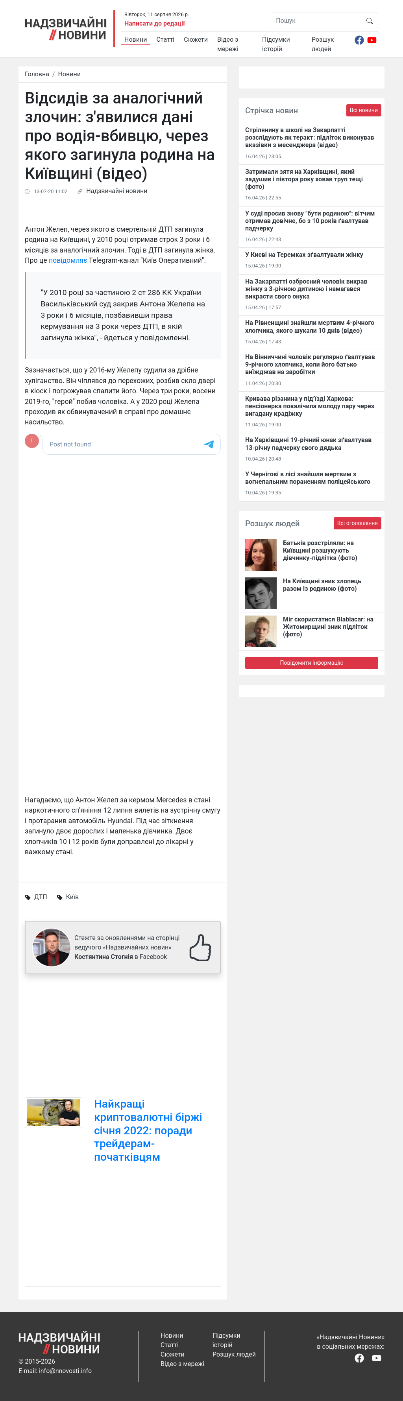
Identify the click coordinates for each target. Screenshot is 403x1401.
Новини (135, 39)
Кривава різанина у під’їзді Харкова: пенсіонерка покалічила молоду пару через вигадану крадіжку (309, 406)
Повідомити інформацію (311, 663)
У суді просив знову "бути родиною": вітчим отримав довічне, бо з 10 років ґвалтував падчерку (310, 221)
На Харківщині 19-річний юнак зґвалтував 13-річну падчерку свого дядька (308, 443)
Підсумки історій (276, 44)
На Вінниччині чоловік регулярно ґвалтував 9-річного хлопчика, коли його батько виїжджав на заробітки (310, 364)
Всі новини (364, 110)
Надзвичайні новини (116, 191)
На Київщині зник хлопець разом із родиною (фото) (322, 584)
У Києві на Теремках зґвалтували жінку (304, 254)
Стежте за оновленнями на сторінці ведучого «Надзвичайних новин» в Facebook (126, 947)
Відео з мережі (227, 44)
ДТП (40, 897)
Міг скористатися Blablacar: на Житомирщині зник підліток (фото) (328, 627)
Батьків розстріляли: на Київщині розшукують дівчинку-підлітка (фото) (320, 550)
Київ (72, 897)
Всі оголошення (357, 523)
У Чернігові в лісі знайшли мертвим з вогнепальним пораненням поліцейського (307, 477)
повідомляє (68, 260)
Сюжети (196, 39)
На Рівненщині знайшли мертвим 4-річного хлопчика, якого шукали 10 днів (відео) (309, 326)
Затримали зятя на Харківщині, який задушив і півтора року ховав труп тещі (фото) (304, 179)
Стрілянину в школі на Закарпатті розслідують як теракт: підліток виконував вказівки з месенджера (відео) (309, 137)
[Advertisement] (123, 1036)
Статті (165, 39)
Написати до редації (154, 23)
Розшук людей (323, 44)
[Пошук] (316, 20)
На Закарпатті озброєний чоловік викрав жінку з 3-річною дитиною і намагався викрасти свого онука (306, 289)
